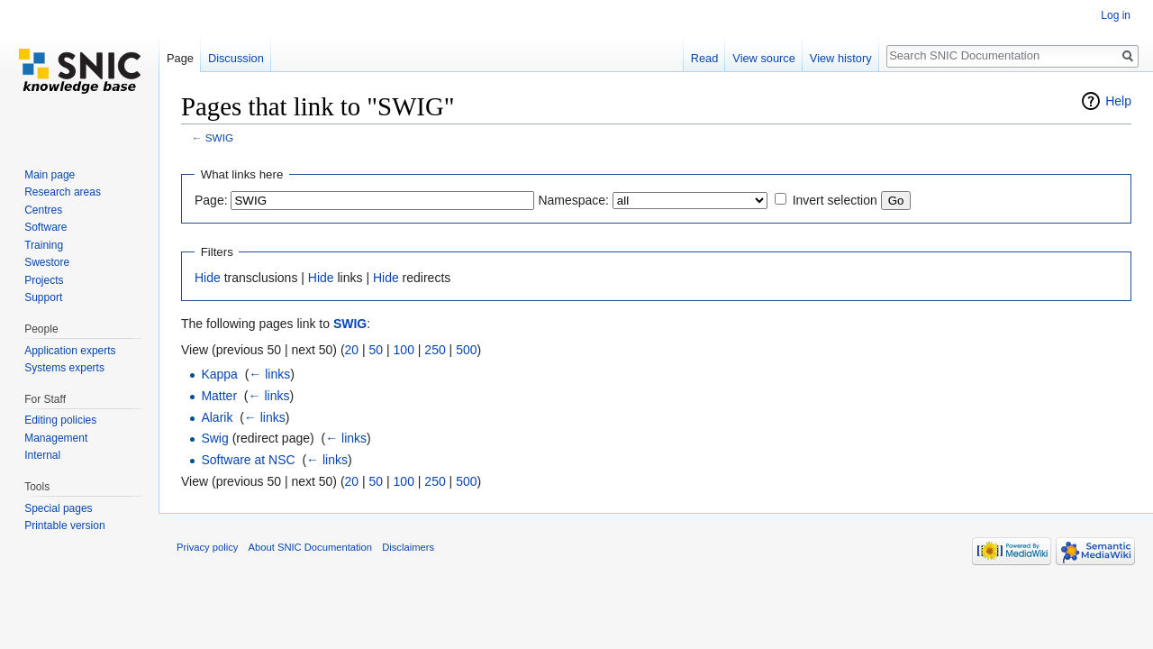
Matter (219, 395)
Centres (43, 210)
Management (55, 438)
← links (269, 374)
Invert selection (835, 200)
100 (404, 350)
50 (376, 350)
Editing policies (60, 420)
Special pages (58, 508)
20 (352, 350)
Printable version (64, 525)
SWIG (219, 137)
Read (705, 58)
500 (466, 350)
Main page (49, 175)
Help (1118, 101)
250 (434, 350)
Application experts (69, 350)
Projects (43, 280)
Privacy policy (207, 547)
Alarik (216, 417)
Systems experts (64, 367)
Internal (42, 455)
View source (763, 58)
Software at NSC (248, 459)
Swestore (46, 262)
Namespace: (573, 200)
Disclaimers (408, 547)
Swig (214, 438)
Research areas (62, 192)
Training (43, 245)
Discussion (236, 58)
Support (43, 297)
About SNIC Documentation (310, 547)
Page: (211, 200)
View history (841, 58)
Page (180, 58)
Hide (208, 277)
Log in (1115, 15)
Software (45, 227)
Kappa (219, 374)
